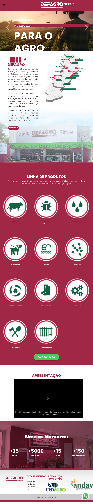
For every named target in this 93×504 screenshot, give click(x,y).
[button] (7, 25)
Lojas (29, 489)
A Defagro (31, 481)
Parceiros (31, 487)
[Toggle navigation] (4, 5)
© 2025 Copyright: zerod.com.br (46, 497)
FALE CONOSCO (46, 357)
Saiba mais (13, 128)
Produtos (31, 484)
